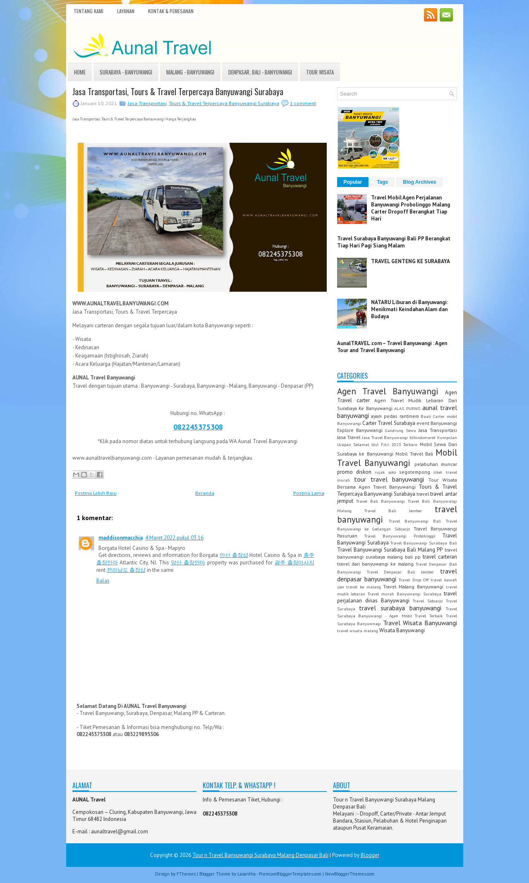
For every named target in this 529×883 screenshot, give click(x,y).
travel (422, 494)
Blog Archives (419, 182)
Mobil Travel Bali (414, 454)
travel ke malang (363, 587)
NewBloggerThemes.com (349, 874)
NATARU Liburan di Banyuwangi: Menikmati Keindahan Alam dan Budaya (409, 309)
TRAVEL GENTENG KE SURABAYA (410, 261)
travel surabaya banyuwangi (400, 608)
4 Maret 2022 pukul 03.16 (174, 537)
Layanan (125, 10)
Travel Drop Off (413, 580)
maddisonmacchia (120, 537)
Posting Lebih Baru (96, 493)
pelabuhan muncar (435, 464)
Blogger (370, 855)
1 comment (303, 103)
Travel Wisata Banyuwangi (420, 623)
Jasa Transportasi (147, 103)
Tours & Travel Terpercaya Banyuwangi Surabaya (224, 103)
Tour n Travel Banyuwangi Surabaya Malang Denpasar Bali (260, 855)
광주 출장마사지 (294, 562)
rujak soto (385, 472)
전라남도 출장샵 (126, 569)
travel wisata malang (357, 630)
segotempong (414, 472)
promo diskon (354, 471)
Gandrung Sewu (400, 430)
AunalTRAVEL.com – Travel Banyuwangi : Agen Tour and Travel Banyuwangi (392, 347)
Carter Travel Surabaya (388, 423)
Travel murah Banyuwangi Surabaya (404, 594)
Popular (353, 182)
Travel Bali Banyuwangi (380, 501)
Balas (103, 580)
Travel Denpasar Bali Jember (400, 572)
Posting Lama (308, 493)
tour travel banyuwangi (389, 479)
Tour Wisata (320, 72)
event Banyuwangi (436, 423)
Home (80, 72)
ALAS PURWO (407, 408)
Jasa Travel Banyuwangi (385, 437)
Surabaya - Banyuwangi (126, 72)
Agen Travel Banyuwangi (387, 391)
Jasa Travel (349, 437)
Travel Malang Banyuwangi (413, 586)
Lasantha (246, 874)
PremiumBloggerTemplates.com (290, 874)
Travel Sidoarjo (428, 601)
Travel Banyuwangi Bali (415, 521)
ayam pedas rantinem (395, 416)
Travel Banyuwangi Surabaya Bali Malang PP (390, 549)
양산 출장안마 (188, 562)
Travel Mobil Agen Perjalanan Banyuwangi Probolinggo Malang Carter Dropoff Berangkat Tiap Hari (410, 208)
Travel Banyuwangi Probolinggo (399, 536)
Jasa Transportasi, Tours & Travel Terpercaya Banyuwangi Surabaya (177, 91)
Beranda (204, 493)
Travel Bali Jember (393, 510)
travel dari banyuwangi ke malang (375, 564)
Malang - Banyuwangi (190, 72)
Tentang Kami (88, 10)
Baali (426, 416)
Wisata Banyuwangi (402, 630)
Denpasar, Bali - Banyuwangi (260, 72)
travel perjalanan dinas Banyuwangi (397, 597)
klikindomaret (422, 437)
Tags (382, 182)
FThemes (186, 874)
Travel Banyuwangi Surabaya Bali (423, 543)
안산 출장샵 (234, 555)
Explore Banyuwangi (360, 430)
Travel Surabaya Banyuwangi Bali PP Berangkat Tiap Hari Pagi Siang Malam (393, 242)
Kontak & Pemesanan (171, 10)
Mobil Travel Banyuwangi (397, 457)
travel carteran (440, 556)
